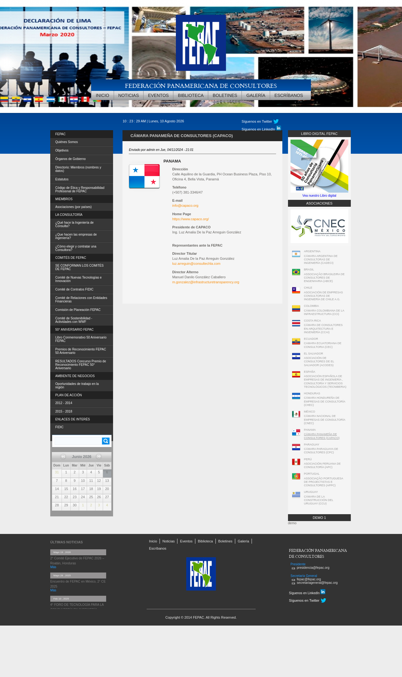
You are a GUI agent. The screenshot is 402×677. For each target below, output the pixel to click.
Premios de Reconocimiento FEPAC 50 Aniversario (80, 351)
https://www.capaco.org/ (190, 219)
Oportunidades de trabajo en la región (77, 385)
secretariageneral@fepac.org (317, 582)
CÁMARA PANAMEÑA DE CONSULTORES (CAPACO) (322, 436)
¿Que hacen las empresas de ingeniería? (76, 236)
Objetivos (61, 150)
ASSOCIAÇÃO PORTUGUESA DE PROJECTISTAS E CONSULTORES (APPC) (323, 482)
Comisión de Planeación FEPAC (77, 310)
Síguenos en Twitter (257, 121)
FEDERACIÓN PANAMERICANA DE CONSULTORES (201, 85)
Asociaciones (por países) (73, 207)
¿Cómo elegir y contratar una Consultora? (75, 248)
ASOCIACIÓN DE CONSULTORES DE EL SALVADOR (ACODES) (319, 361)
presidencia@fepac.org (313, 567)
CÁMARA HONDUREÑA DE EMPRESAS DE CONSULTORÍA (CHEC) (324, 401)
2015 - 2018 (63, 411)
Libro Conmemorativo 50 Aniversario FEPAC (80, 339)
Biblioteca (191, 95)
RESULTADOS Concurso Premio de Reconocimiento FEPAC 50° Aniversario (80, 365)
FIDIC (59, 427)
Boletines (225, 95)
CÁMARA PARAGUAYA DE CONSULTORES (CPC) (321, 450)
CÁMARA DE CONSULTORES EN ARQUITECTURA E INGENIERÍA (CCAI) (323, 328)
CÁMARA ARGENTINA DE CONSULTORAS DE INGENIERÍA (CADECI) (321, 259)
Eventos (158, 95)
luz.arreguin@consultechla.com (196, 263)
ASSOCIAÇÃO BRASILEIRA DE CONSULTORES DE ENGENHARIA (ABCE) (324, 278)
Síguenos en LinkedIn (261, 128)
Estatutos (61, 179)
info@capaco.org (185, 205)
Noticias (128, 95)
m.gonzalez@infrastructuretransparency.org (205, 282)
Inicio (102, 95)
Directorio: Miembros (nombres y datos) (78, 169)
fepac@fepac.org (309, 579)
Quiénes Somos (66, 142)
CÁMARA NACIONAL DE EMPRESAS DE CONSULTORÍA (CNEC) (324, 419)
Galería (255, 95)
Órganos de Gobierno (70, 159)
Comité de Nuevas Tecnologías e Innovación (78, 279)
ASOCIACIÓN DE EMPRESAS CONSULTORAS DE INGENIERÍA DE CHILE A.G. (323, 296)
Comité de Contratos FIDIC (74, 289)
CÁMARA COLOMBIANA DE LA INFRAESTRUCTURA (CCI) (324, 312)
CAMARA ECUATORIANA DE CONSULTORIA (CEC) (322, 345)
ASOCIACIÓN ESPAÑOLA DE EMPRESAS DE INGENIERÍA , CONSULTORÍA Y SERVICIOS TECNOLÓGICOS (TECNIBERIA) (325, 381)
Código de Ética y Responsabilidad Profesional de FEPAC (79, 189)
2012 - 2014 (63, 403)
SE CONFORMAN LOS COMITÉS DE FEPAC (79, 267)
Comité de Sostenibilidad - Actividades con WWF (73, 320)
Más (53, 567)
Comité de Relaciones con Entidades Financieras (81, 299)
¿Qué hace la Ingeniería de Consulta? (74, 224)
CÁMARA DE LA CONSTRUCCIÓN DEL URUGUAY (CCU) (318, 500)
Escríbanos (288, 95)
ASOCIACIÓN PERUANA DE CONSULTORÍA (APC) (322, 465)
